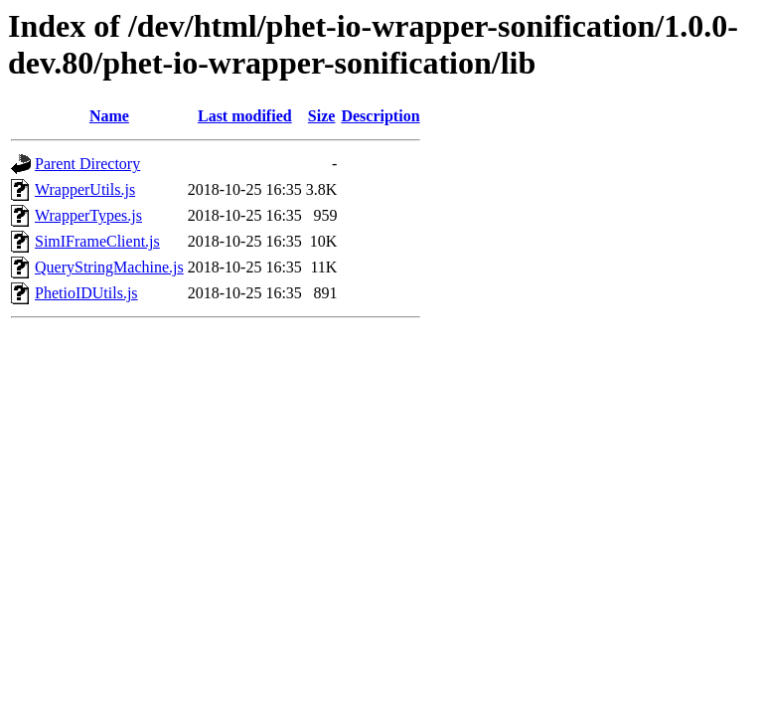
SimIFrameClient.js (97, 241)
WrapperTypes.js (88, 215)
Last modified (245, 115)
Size (322, 115)
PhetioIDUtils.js (86, 292)
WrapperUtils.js (85, 189)
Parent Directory (87, 163)
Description (380, 115)
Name (109, 115)
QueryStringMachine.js (109, 267)
